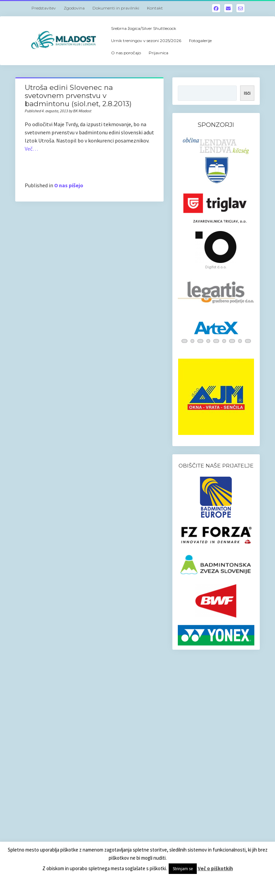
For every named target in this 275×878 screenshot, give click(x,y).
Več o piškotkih (215, 868)
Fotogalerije (200, 40)
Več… (31, 148)
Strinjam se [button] (183, 869)
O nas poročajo (126, 52)
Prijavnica (158, 52)
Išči (247, 93)
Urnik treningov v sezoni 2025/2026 (146, 40)
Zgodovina (74, 8)
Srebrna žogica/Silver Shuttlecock (143, 28)
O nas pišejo (68, 185)
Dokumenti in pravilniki (115, 8)
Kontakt (155, 8)
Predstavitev (43, 8)
